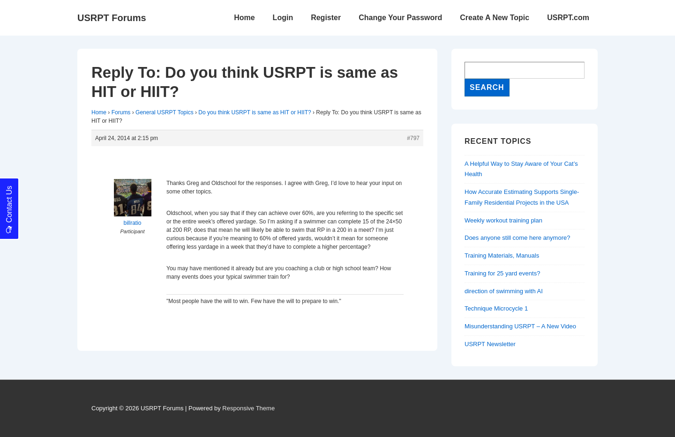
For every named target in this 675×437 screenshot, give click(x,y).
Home (244, 18)
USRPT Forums (111, 18)
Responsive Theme (248, 408)
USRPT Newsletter (490, 344)
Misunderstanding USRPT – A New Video (520, 326)
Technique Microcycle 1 (496, 308)
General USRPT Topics (164, 112)
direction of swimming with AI (504, 291)
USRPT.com (568, 18)
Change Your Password (400, 18)
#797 (413, 138)
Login (283, 18)
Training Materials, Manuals (502, 255)
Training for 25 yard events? (502, 273)
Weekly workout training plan (503, 220)
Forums (121, 112)
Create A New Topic (494, 18)
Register (326, 18)
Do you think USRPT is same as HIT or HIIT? (254, 112)
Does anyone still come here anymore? (517, 237)
